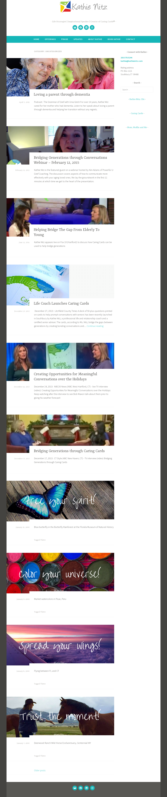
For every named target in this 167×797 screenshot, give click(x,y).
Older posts (40, 770)
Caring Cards (137, 113)
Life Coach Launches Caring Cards (61, 304)
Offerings (50, 39)
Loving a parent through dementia (62, 95)
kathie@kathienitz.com (132, 61)
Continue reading (95, 325)
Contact (130, 39)
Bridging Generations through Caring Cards (69, 451)
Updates (78, 39)
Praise (64, 39)
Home (36, 39)
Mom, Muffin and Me (137, 127)
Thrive (43, 540)
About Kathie (95, 39)
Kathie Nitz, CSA (137, 99)
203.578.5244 (126, 57)
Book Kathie (114, 39)
